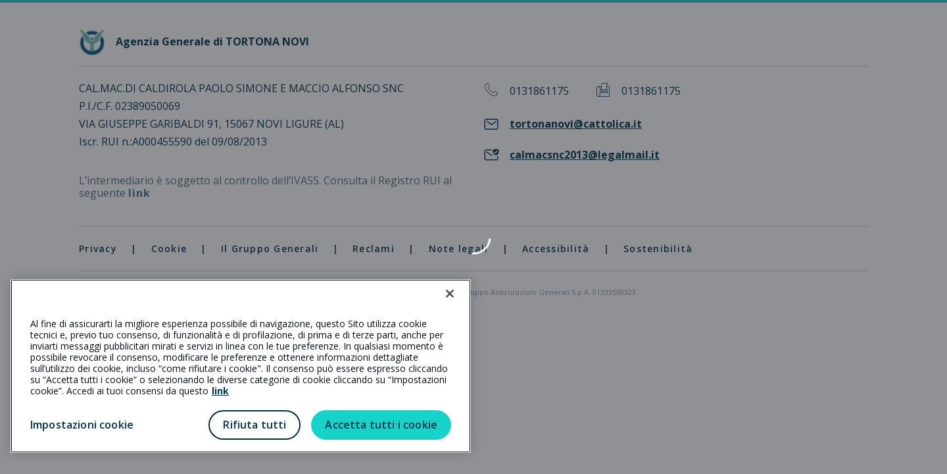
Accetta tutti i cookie (381, 424)
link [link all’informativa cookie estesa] (220, 390)
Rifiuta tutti (254, 424)
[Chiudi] (449, 293)
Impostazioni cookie (82, 424)
